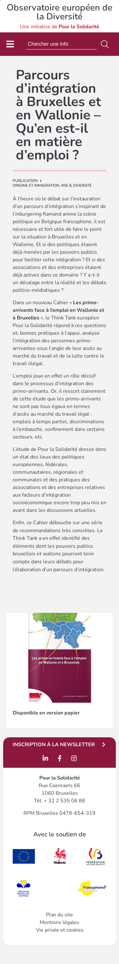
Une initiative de (59, 26)
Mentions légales (59, 922)
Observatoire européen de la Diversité (59, 12)
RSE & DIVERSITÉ (76, 185)
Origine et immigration (36, 185)
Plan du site (59, 914)
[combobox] (61, 44)
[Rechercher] (106, 44)
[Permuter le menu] (10, 44)
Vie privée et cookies (59, 930)
